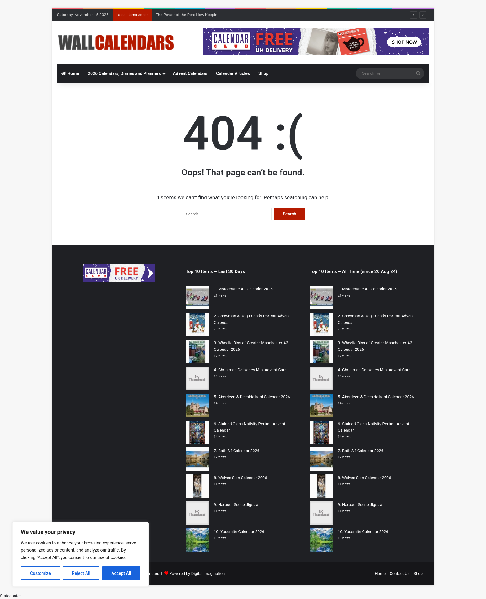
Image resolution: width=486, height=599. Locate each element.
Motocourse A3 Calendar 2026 (245, 289)
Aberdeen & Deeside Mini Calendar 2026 (254, 396)
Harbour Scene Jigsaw (238, 504)
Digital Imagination (208, 573)
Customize (40, 573)
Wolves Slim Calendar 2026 (242, 477)
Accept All (121, 573)
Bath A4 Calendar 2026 (238, 450)
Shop (263, 73)
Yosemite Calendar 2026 (242, 531)
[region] (80, 554)
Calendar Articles (233, 73)
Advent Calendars (190, 73)
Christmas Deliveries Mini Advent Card (252, 370)
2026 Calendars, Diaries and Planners (124, 73)
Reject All (81, 573)
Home (70, 73)
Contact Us (399, 573)
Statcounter (10, 595)
